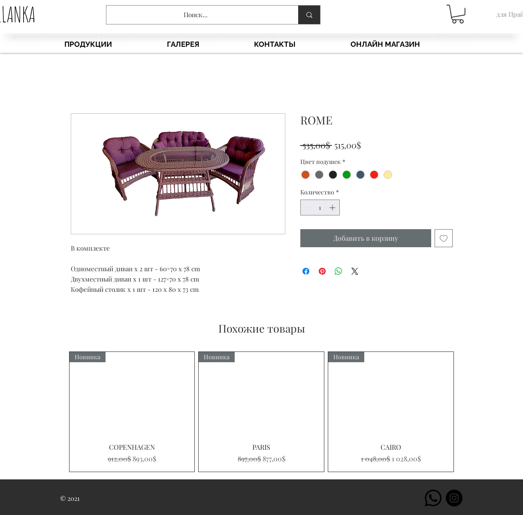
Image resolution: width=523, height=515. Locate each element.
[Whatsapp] (433, 498)
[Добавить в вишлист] (444, 238)
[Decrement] (307, 207)
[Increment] (333, 207)
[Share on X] (355, 271)
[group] (261, 412)
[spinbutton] (320, 207)
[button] (458, 14)
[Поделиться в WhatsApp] (338, 271)
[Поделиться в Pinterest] (322, 271)
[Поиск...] (196, 15)
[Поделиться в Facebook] (306, 271)
